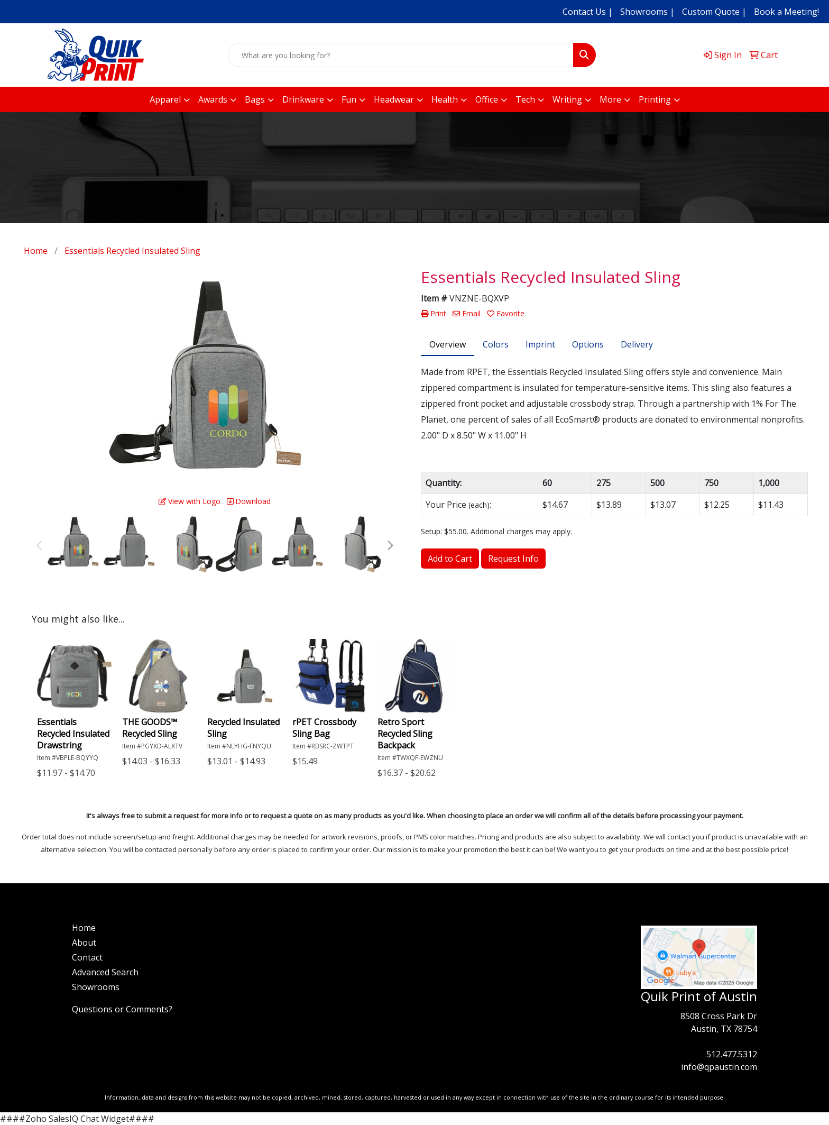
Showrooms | (647, 11)
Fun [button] (349, 99)
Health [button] (444, 99)
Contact (87, 957)
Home (84, 928)
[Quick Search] (401, 55)
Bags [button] (255, 99)
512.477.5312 (731, 1054)
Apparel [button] (165, 99)
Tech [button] (525, 99)
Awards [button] (212, 99)
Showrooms (95, 987)
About (84, 942)
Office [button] (486, 99)
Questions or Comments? (122, 1009)
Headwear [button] (394, 99)
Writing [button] (567, 99)
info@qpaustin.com (719, 1067)
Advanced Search (105, 972)
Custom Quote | (714, 11)
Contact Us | (588, 11)
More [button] (610, 99)
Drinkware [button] (303, 99)
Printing (655, 99)
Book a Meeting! (786, 11)
